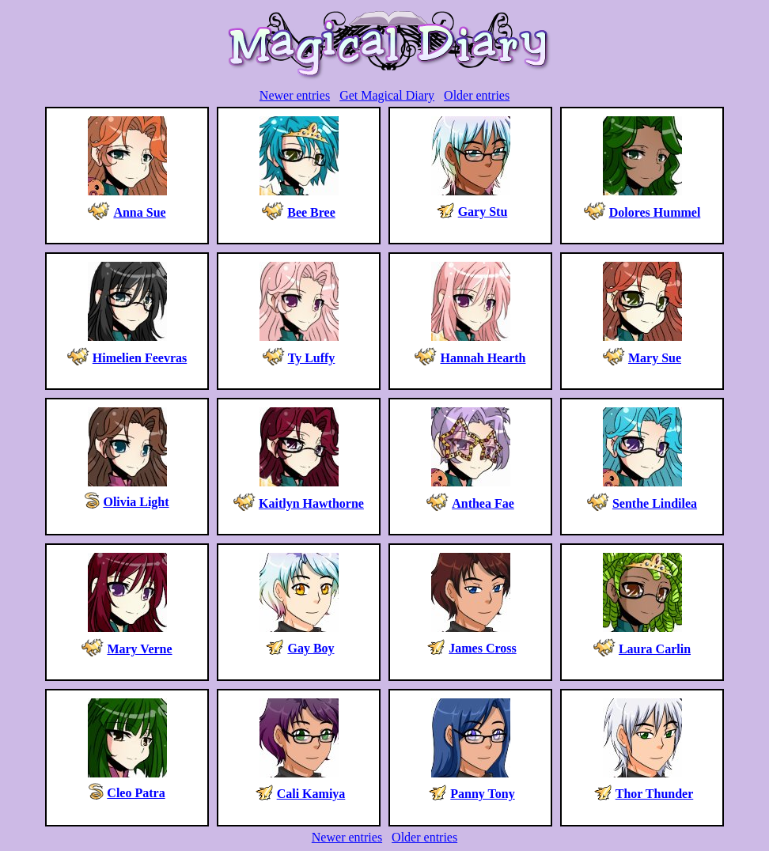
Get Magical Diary (386, 95)
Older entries (477, 95)
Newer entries (294, 95)
